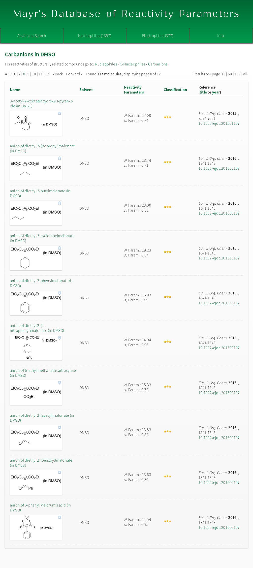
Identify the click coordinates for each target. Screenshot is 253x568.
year (216, 92)
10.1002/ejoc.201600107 (219, 168)
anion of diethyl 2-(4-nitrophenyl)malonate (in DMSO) (37, 328)
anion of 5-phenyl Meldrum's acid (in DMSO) (40, 507)
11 (41, 73)
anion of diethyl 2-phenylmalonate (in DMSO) (42, 283)
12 (47, 73)
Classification (175, 89)
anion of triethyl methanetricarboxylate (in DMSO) (43, 373)
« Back (58, 73)
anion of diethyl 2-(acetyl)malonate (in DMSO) (42, 418)
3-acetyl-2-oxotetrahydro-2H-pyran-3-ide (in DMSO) (42, 103)
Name (15, 89)
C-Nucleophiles (132, 64)
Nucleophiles (106, 64)
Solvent (86, 89)
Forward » (74, 73)
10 (34, 73)
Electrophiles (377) (157, 35)
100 (238, 73)
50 (230, 73)
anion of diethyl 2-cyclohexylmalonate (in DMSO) (42, 238)
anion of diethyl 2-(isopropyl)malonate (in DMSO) (42, 148)
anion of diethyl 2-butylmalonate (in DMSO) (40, 193)
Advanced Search (31, 35)
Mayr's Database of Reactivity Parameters (126, 14)
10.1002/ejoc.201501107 (219, 123)
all (245, 73)
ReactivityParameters (134, 90)
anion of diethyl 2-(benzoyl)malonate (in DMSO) (41, 463)
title (203, 92)
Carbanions (157, 64)
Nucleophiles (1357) (94, 35)
